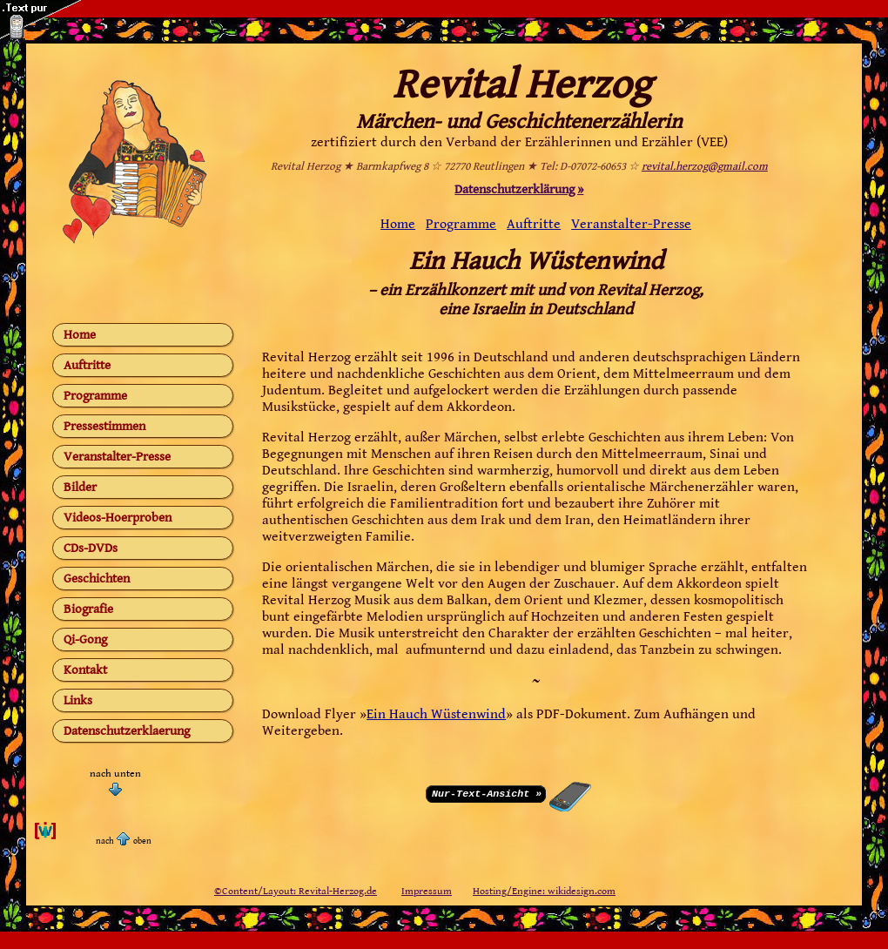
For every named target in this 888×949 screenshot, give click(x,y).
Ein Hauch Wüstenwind (436, 714)
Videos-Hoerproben (118, 517)
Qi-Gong (85, 639)
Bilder (80, 487)
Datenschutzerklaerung (127, 731)
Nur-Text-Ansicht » (487, 792)
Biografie (88, 609)
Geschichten (97, 578)
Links (78, 700)
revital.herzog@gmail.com (705, 166)
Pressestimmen (104, 426)
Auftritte (87, 365)
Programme (95, 395)
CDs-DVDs (91, 548)
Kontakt (85, 670)
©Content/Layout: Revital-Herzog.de (295, 891)
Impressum (426, 891)
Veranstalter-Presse (117, 456)
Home (80, 334)
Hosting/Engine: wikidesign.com (544, 891)
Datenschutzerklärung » (518, 189)
